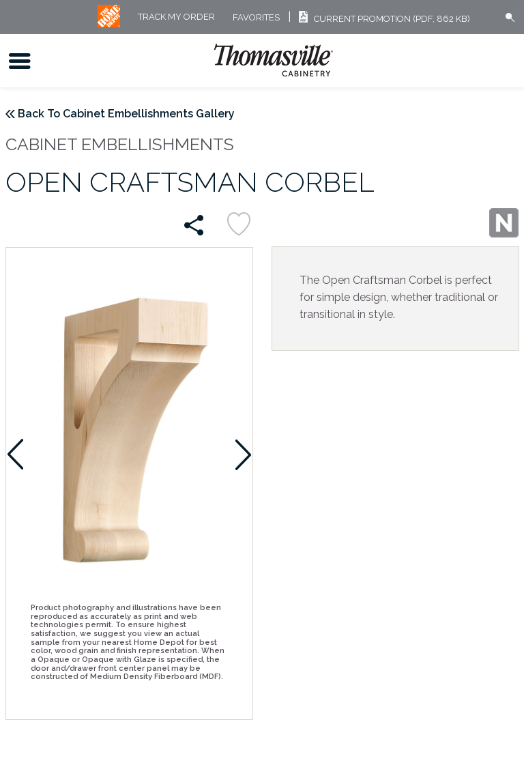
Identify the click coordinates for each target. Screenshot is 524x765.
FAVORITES (256, 17)
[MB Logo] (109, 24)
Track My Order (176, 17)
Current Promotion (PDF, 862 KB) (382, 19)
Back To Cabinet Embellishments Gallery (126, 113)
